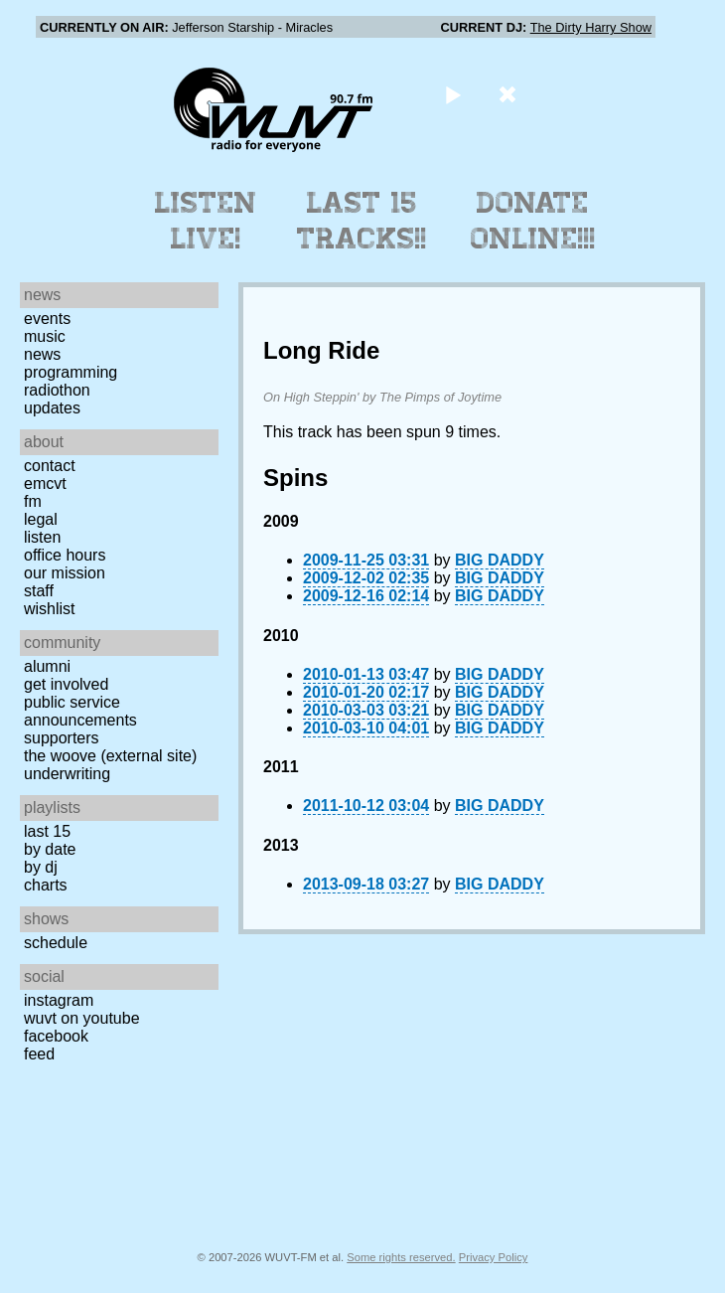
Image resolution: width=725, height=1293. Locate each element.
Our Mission (64, 573)
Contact (49, 465)
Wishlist (49, 608)
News (42, 354)
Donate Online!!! (533, 220)
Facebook (56, 1036)
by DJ (41, 867)
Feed (39, 1054)
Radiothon (57, 390)
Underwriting (67, 773)
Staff (39, 590)
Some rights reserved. (401, 1257)
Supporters (61, 737)
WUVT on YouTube (82, 1018)
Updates (52, 408)
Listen (42, 537)
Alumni (47, 666)
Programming (70, 372)
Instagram (58, 1000)
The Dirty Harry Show (591, 27)
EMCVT (45, 483)
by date (49, 849)
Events (47, 318)
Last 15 (47, 831)
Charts (46, 885)
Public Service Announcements (80, 711)
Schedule (55, 942)
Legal (41, 519)
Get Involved (66, 684)
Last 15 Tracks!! (362, 220)
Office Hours (64, 555)
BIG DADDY (499, 560)
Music (45, 336)
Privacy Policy (493, 1257)
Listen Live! (206, 220)
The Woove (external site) (110, 755)
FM (33, 501)
